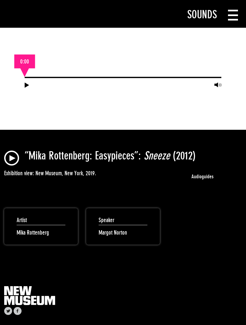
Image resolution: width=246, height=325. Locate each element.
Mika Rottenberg (33, 232)
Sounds (202, 14)
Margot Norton (113, 232)
